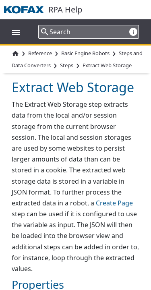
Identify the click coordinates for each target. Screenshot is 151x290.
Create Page (114, 203)
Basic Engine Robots (85, 53)
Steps (66, 65)
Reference (40, 53)
